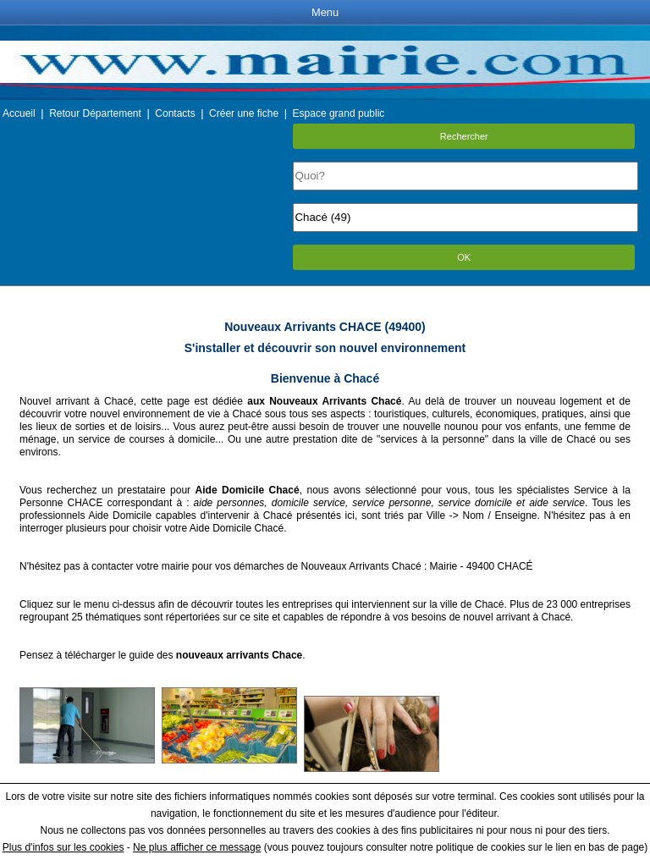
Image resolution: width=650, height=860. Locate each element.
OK (464, 257)
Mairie (444, 566)
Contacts (175, 113)
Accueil (19, 113)
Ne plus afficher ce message (197, 847)
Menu (325, 12)
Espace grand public (339, 113)
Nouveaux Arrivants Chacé (360, 566)
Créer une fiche (243, 113)
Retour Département (95, 113)
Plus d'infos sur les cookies (63, 847)
